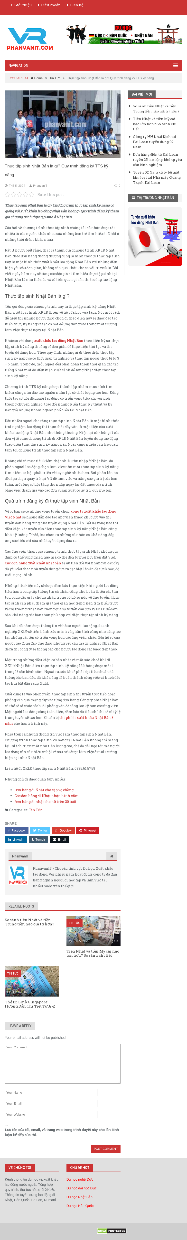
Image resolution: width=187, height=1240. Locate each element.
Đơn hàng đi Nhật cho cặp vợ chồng (44, 790)
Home (36, 78)
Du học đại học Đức (81, 1188)
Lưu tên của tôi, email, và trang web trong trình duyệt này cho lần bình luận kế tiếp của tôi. (62, 1132)
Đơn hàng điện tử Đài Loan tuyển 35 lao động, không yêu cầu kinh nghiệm (157, 160)
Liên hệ (76, 5)
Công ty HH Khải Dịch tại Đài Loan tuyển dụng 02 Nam (154, 142)
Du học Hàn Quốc (80, 1206)
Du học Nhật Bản (79, 1197)
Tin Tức (54, 78)
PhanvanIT (20, 856)
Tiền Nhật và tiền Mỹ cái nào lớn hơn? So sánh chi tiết (155, 124)
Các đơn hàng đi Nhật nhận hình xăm (47, 795)
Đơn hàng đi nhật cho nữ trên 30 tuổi (45, 801)
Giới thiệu (23, 5)
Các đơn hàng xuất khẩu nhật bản (33, 563)
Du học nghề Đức (79, 1179)
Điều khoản (51, 5)
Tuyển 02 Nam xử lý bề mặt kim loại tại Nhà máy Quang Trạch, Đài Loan (157, 177)
